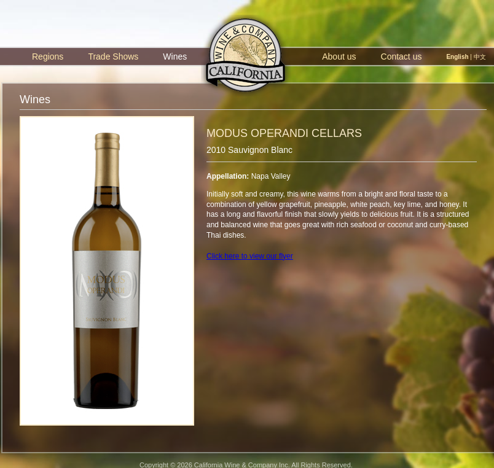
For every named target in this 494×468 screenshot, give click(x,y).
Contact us (401, 56)
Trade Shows (113, 56)
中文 (480, 56)
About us (339, 56)
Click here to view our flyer (249, 256)
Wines (175, 56)
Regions (47, 56)
